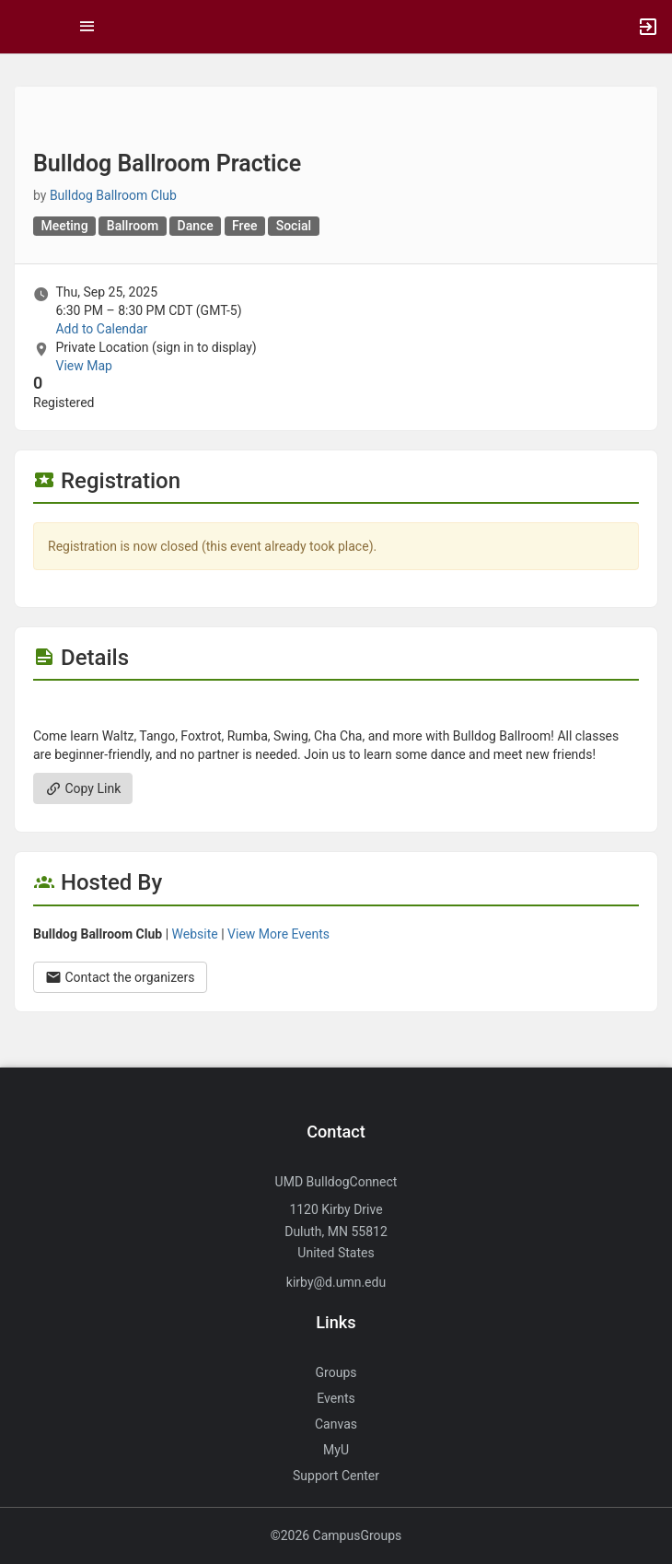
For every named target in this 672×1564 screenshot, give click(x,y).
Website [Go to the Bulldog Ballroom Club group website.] (195, 934)
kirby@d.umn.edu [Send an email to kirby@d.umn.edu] (336, 1282)
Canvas (336, 1424)
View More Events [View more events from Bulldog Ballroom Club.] (278, 934)
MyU (336, 1449)
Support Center (336, 1475)
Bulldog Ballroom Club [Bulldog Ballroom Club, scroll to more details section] (113, 195)
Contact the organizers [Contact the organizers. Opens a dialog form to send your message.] (120, 977)
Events (335, 1398)
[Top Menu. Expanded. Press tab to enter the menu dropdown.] (87, 26)
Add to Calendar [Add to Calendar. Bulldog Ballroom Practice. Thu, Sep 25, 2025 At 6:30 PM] (101, 328)
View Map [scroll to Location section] (83, 365)
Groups (336, 1372)
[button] (23, 26)
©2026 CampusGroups (336, 1535)
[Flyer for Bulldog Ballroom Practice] (336, 708)
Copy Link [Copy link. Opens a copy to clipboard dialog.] (83, 788)
